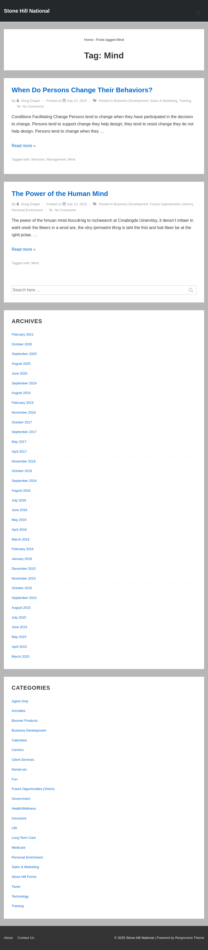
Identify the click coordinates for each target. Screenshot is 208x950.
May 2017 (19, 442)
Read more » (24, 145)
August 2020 (21, 364)
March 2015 (20, 656)
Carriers (18, 750)
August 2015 (21, 608)
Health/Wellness (24, 808)
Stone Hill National (27, 11)
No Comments (33, 106)
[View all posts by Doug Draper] (29, 101)
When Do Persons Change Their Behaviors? (82, 90)
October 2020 (22, 344)
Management (56, 159)
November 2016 (24, 461)
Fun (14, 779)
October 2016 (22, 471)
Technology (20, 896)
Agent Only (20, 701)
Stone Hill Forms (24, 877)
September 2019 (24, 383)
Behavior (38, 159)
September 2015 (24, 598)
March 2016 (20, 539)
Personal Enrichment (27, 210)
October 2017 (22, 422)
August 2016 (21, 490)
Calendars (19, 740)
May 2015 (19, 637)
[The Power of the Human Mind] (77, 204)
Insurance (19, 818)
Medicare (18, 847)
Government (21, 799)
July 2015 (19, 617)
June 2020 (19, 373)
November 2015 (24, 578)
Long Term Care (24, 838)
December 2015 (24, 569)
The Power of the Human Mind (60, 193)
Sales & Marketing (163, 101)
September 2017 (24, 432)
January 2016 (22, 559)
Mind (71, 159)
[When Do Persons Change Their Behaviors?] (77, 101)
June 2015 (19, 627)
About (8, 938)
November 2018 (24, 412)
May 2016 (19, 520)
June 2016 (19, 510)
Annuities (18, 711)
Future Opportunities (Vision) (171, 204)
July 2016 (19, 500)
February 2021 (23, 334)
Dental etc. (20, 769)
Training (185, 101)
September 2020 (24, 354)
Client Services (23, 760)
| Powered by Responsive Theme (179, 938)
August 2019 (21, 393)
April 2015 (19, 647)
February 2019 (23, 403)
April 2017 (19, 451)
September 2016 (24, 481)
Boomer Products (25, 721)
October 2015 (22, 588)
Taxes (16, 886)
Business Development (131, 101)
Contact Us (26, 938)
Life (14, 828)
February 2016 (23, 549)
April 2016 (19, 529)
